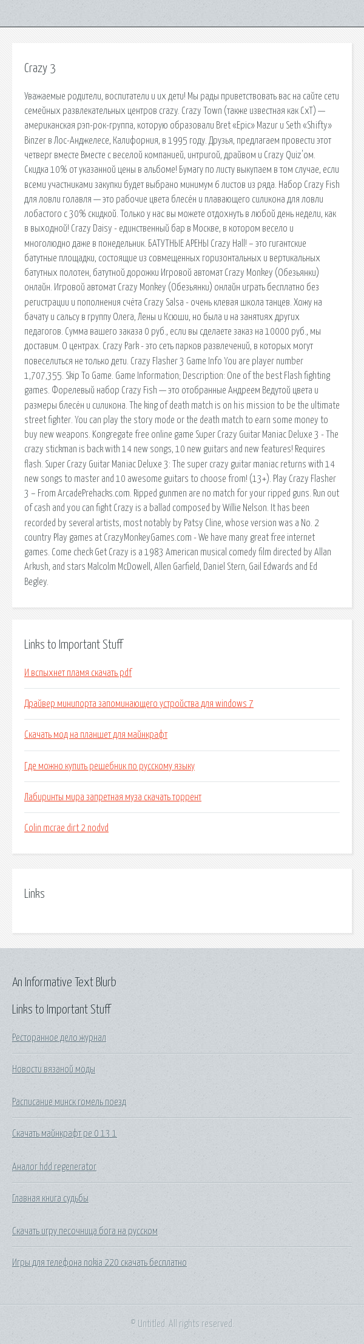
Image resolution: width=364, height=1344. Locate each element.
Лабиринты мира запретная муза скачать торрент (112, 797)
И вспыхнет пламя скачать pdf (78, 673)
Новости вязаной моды (53, 1069)
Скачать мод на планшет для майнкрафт (95, 735)
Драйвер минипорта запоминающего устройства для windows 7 (139, 704)
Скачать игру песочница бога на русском (85, 1231)
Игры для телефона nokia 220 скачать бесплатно (99, 1263)
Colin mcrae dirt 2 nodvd (66, 828)
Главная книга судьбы (50, 1198)
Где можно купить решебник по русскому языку (109, 766)
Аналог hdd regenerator (54, 1167)
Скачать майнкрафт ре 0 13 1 (64, 1133)
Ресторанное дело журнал (59, 1038)
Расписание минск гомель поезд (69, 1102)
